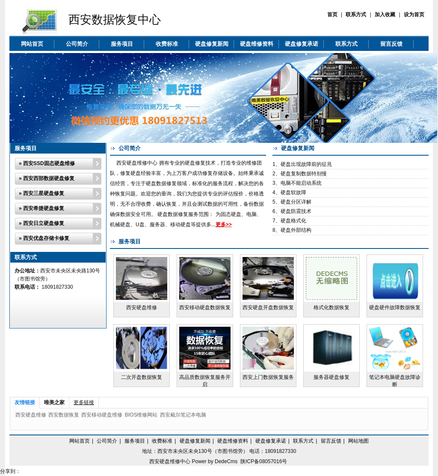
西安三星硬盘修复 (43, 193)
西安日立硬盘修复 (43, 223)
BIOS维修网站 (141, 415)
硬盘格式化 (293, 221)
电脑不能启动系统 (301, 183)
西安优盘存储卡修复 (46, 238)
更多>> (224, 225)
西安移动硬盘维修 (101, 415)
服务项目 (122, 44)
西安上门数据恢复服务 (268, 377)
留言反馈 (391, 44)
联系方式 (356, 15)
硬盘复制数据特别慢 (304, 174)
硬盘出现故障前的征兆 (306, 164)
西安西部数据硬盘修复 (48, 178)
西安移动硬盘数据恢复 (205, 307)
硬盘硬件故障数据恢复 (394, 307)
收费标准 (167, 44)
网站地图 (358, 441)
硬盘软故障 (293, 192)
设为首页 (414, 15)
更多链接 (84, 402)
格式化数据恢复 (331, 307)
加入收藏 (385, 15)
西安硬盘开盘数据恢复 (268, 307)
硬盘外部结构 (296, 230)
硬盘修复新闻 (211, 44)
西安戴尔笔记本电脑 (183, 415)
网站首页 (32, 44)
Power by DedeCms (215, 461)
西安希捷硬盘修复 (43, 208)
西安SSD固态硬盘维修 (49, 163)
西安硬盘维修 (141, 307)
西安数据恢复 (63, 415)
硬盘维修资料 (256, 44)
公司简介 (77, 44)
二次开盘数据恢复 (141, 377)
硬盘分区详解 (296, 202)
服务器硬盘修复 (331, 377)
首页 (332, 15)
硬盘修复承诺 (301, 44)
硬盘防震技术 (296, 211)
